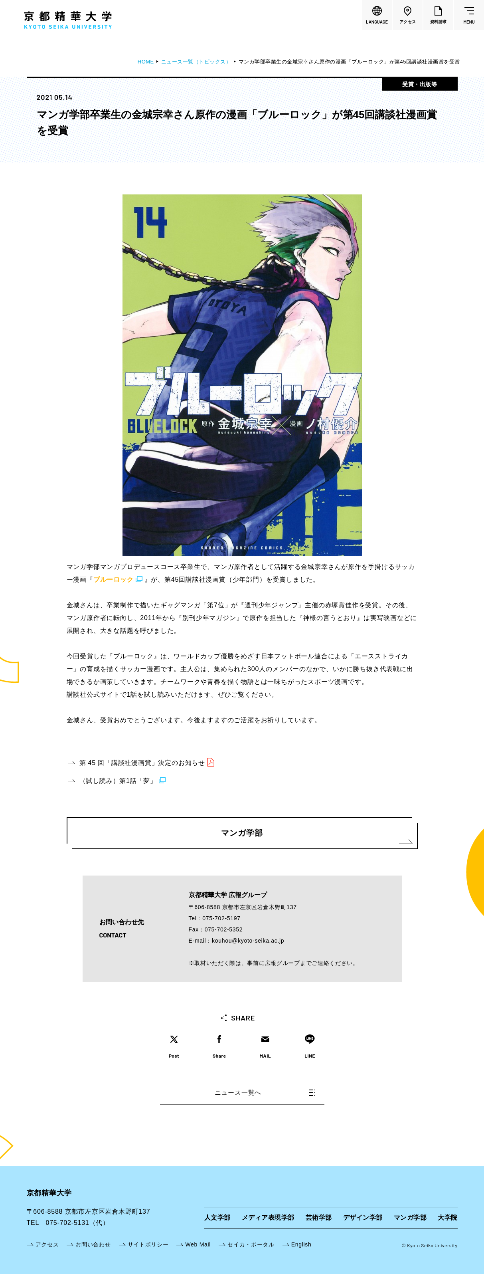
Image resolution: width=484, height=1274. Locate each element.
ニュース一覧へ (265, 1092)
